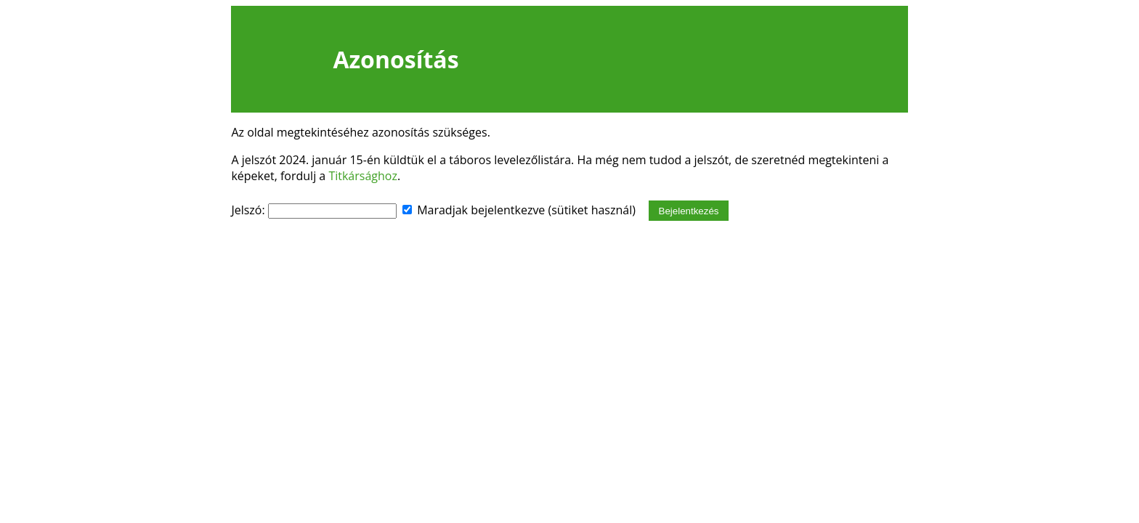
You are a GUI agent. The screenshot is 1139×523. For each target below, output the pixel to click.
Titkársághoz (362, 176)
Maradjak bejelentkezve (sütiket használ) (526, 210)
